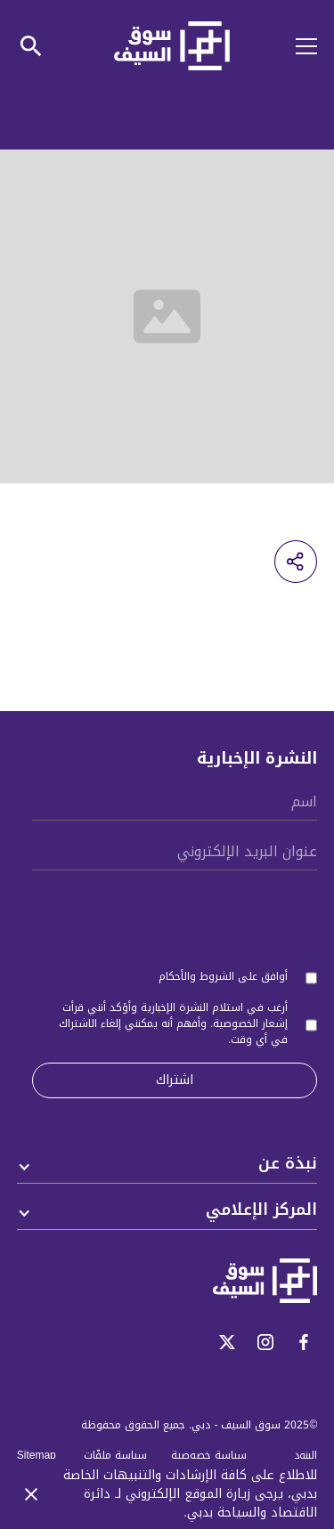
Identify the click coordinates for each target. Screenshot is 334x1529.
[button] (295, 46)
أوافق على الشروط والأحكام (223, 976)
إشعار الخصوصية (250, 1023)
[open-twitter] (227, 1342)
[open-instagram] (265, 1342)
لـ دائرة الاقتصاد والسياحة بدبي (200, 1503)
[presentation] (181, 916)
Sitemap (36, 1455)
